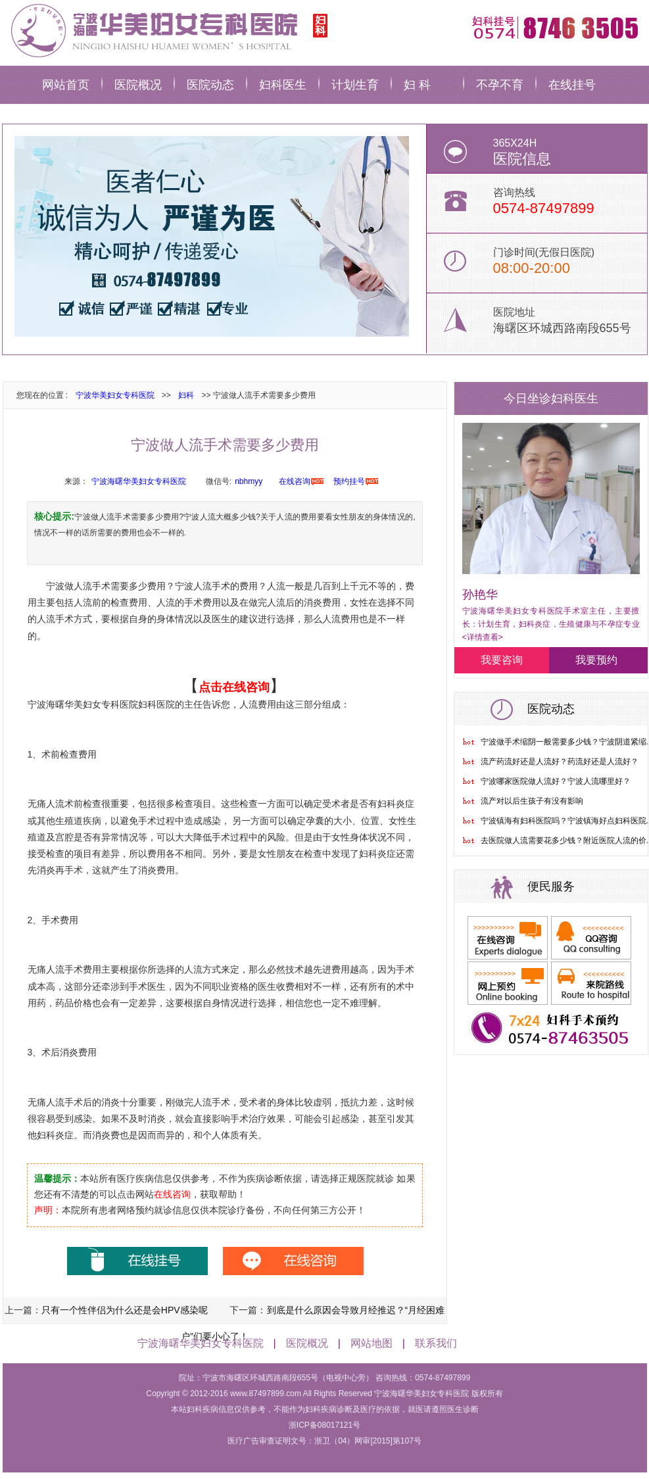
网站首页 (65, 84)
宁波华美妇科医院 (167, 29)
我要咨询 (502, 660)
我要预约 (596, 660)
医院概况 (138, 84)
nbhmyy (248, 481)
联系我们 (436, 1343)
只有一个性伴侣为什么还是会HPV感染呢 (124, 1310)
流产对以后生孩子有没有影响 (532, 801)
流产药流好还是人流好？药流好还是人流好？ (559, 761)
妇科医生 (282, 84)
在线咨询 (294, 481)
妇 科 (417, 84)
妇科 (186, 395)
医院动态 (210, 84)
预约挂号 (349, 481)
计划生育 (355, 84)
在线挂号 (572, 84)
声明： (48, 1210)
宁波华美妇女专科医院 (115, 395)
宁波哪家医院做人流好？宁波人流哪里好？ (556, 781)
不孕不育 (499, 84)
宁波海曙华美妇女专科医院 (138, 481)
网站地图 (371, 1343)
